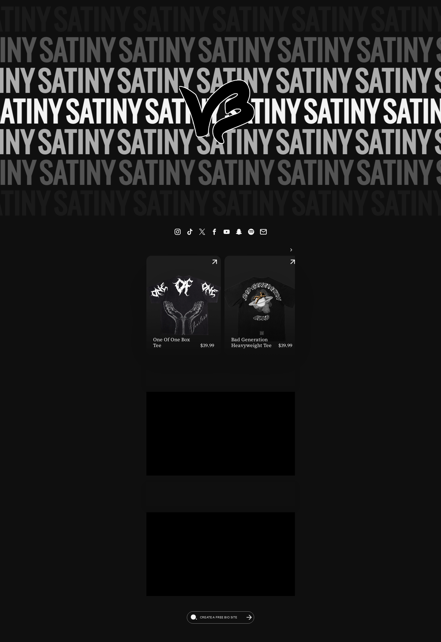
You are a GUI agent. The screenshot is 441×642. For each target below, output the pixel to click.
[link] (178, 232)
